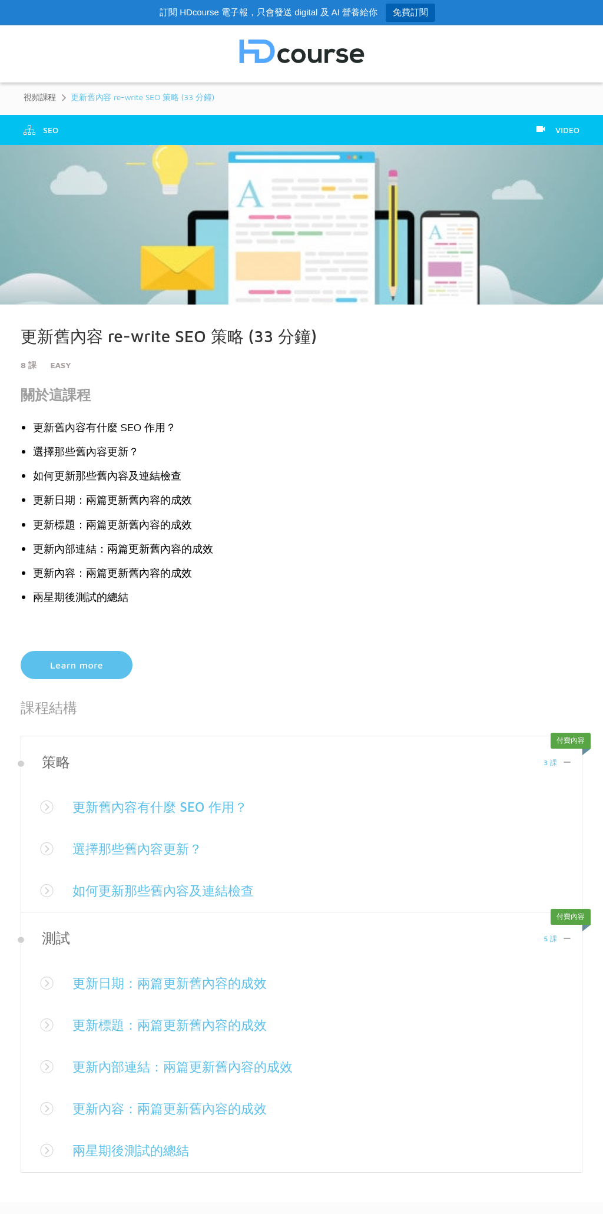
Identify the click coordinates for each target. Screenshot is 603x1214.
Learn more (76, 665)
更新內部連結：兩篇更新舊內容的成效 (192, 1066)
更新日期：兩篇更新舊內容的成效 (178, 982)
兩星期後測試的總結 (136, 1150)
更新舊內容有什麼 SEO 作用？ (167, 806)
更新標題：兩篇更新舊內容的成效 (178, 1024)
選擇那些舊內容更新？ (143, 848)
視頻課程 (40, 97)
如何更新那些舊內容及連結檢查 (171, 890)
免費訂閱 (410, 12)
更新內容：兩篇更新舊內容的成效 (178, 1108)
